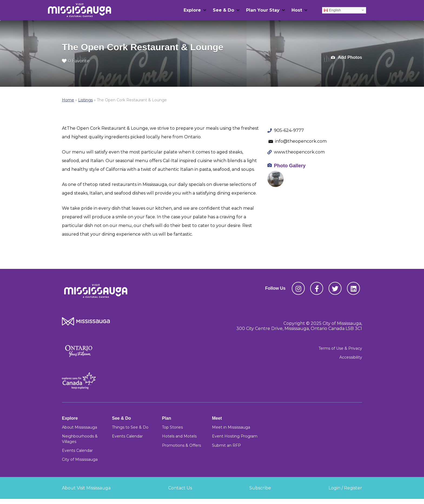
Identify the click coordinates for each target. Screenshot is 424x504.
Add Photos (346, 58)
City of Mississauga (80, 459)
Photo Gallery (290, 165)
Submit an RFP (226, 445)
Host (297, 10)
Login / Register (345, 487)
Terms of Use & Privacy (340, 348)
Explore (192, 10)
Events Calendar (77, 450)
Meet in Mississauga (231, 427)
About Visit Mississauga (86, 487)
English (332, 10)
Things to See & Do (130, 427)
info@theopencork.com (301, 141)
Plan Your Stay (263, 10)
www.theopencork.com (299, 152)
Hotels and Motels (179, 436)
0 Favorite (76, 61)
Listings (85, 100)
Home (68, 100)
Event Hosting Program (234, 436)
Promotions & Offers (181, 445)
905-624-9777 (289, 130)
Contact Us (180, 487)
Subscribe (260, 487)
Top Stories (172, 427)
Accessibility (350, 357)
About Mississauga (79, 427)
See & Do (223, 10)
